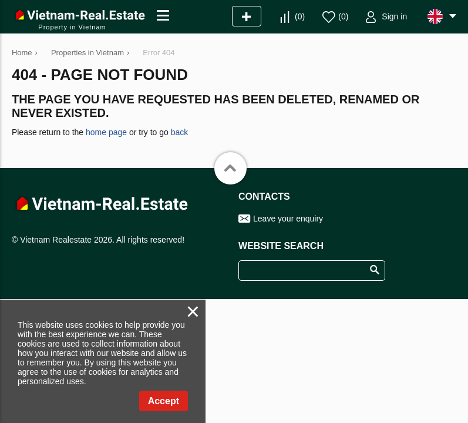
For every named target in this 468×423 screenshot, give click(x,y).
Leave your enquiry (288, 218)
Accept (163, 401)
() (300, 16)
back (179, 132)
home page (106, 132)
